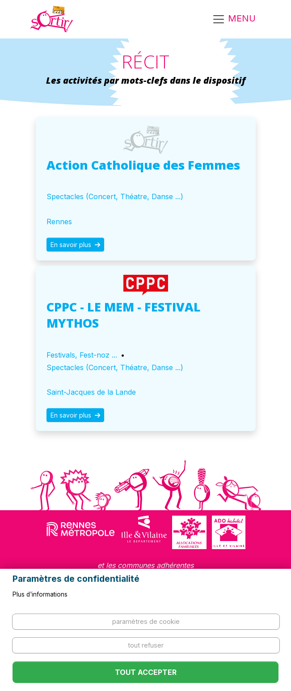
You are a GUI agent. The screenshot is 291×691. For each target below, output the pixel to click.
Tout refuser (146, 645)
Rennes (59, 221)
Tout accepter (146, 672)
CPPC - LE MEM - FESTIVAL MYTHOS (123, 315)
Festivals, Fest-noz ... (81, 354)
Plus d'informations (40, 594)
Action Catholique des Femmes (143, 165)
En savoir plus (75, 244)
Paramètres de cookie (146, 621)
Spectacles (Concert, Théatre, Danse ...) (114, 196)
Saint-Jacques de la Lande (91, 392)
